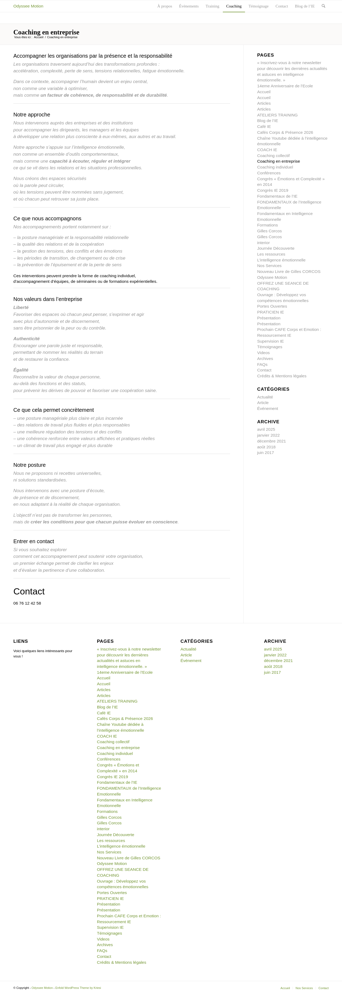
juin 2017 (265, 452)
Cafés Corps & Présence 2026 (285, 132)
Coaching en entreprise (46, 32)
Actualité (265, 397)
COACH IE (267, 149)
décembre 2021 (271, 441)
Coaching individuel (275, 167)
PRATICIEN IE (270, 312)
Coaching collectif (273, 155)
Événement (267, 408)
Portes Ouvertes (272, 306)
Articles (264, 103)
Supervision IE (270, 341)
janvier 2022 (268, 435)
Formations (267, 225)
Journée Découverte (275, 248)
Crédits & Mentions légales (281, 376)
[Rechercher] (323, 6)
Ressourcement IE (274, 335)
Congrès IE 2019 (272, 190)
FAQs (262, 364)
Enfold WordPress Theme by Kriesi (78, 987)
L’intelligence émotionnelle (281, 260)
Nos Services (269, 265)
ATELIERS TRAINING (277, 115)
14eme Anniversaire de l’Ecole (285, 86)
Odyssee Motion (28, 6)
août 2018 (266, 447)
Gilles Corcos (269, 231)
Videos (263, 352)
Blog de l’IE (267, 120)
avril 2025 (266, 429)
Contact (264, 370)
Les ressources (271, 254)
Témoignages (269, 346)
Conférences (269, 173)
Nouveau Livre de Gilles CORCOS (288, 271)
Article (263, 402)
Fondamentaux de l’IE (277, 196)
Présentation (268, 318)
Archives (265, 358)
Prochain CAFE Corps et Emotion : (289, 329)
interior (263, 242)
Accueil (38, 37)
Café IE (264, 126)
